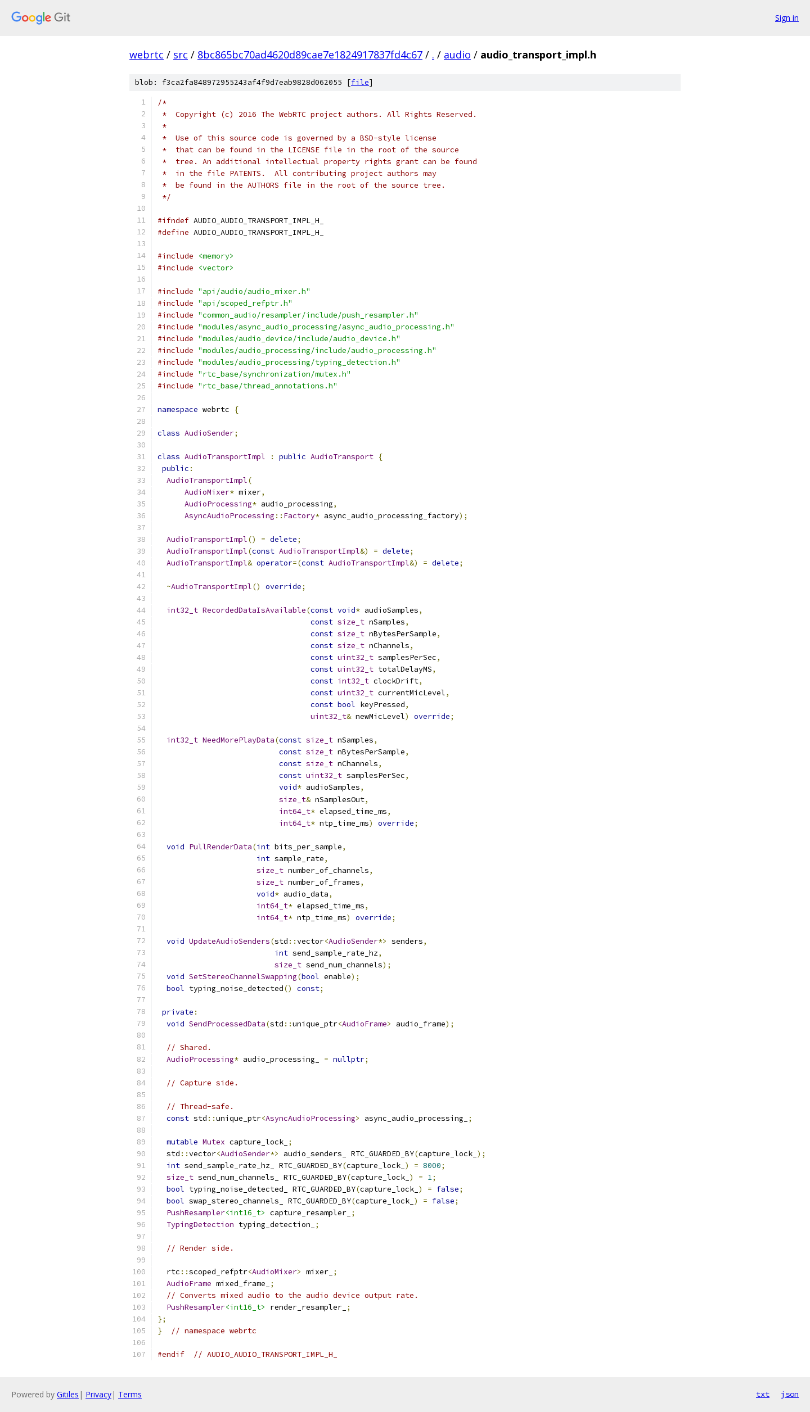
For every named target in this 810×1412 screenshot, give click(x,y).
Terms (130, 1394)
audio (457, 54)
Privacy (98, 1394)
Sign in (787, 17)
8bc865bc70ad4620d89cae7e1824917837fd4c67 (309, 54)
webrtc (146, 54)
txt (763, 1394)
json (790, 1394)
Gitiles (68, 1394)
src (180, 54)
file (360, 82)
